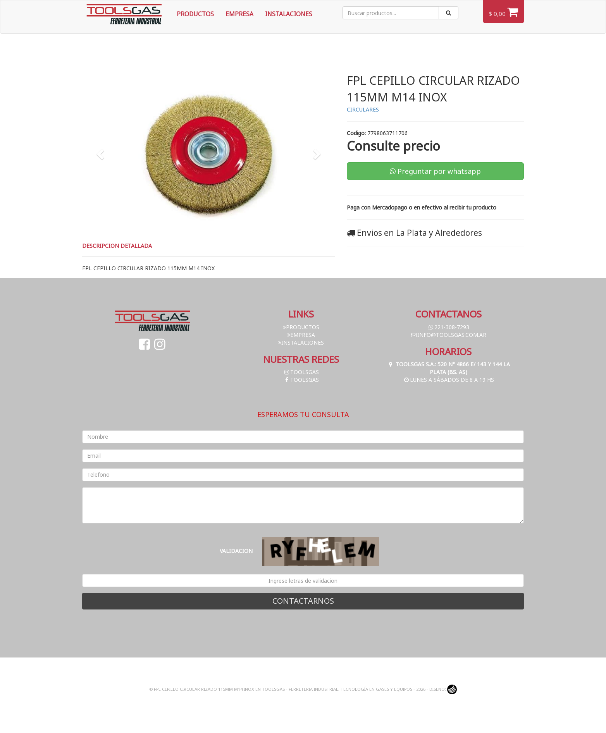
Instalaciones (288, 14)
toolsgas (301, 372)
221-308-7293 (448, 327)
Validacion (236, 550)
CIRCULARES (363, 109)
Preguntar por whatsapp (435, 171)
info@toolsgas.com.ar (448, 334)
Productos (195, 14)
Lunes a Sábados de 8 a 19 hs (448, 379)
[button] (101, 153)
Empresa (239, 14)
